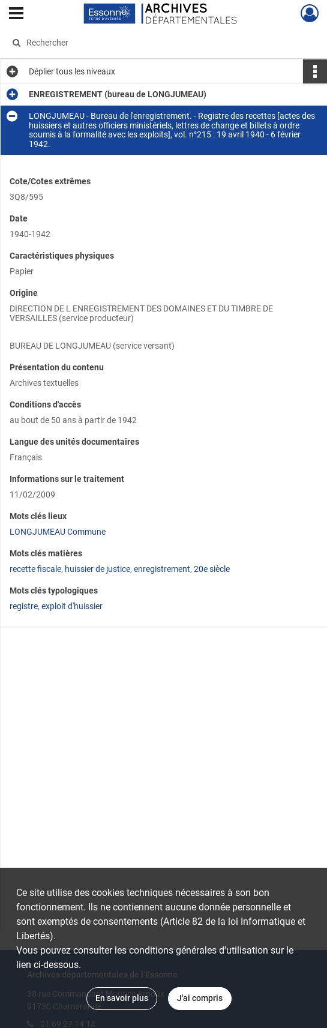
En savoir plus (121, 998)
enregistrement (162, 569)
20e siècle (212, 569)
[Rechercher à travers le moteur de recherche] (154, 42)
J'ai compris (200, 998)
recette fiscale (35, 569)
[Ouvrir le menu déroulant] (16, 14)
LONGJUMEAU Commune (58, 532)
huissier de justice (97, 569)
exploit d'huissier (72, 606)
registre (24, 606)
